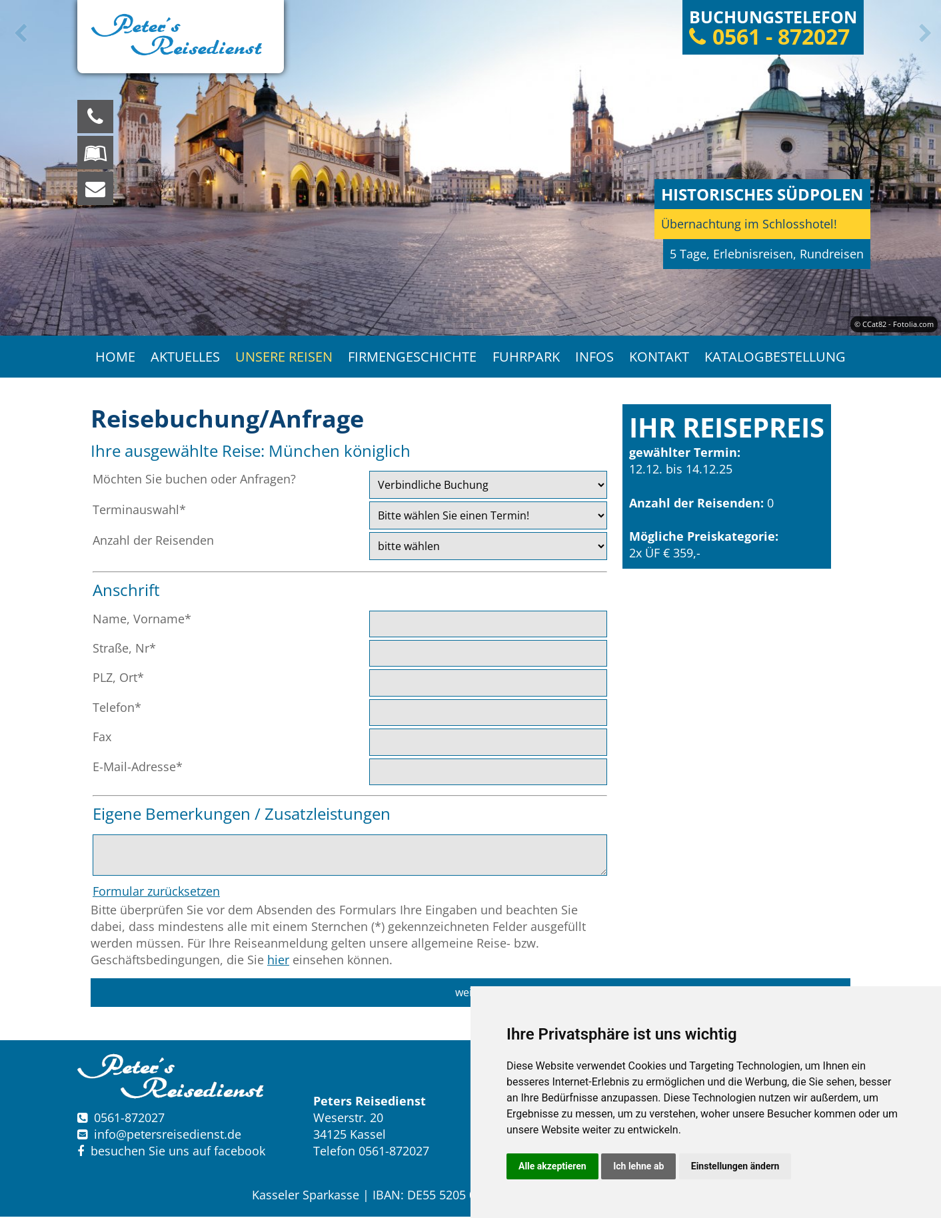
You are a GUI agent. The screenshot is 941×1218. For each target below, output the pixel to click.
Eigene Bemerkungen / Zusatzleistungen (242, 815)
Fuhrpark (526, 357)
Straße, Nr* (124, 649)
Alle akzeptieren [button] (552, 1166)
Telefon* (117, 709)
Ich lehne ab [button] (638, 1166)
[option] (470, 168)
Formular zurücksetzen (156, 892)
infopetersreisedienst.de (167, 1135)
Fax (102, 738)
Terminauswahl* (139, 511)
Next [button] (923, 33)
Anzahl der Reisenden (153, 541)
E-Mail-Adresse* (138, 768)
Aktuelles (184, 357)
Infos (595, 357)
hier (278, 962)
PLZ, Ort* (118, 679)
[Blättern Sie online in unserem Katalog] (95, 152)
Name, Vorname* (142, 620)
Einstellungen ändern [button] (735, 1166)
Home (113, 357)
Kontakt (660, 357)
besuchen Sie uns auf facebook (171, 1153)
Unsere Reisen (283, 357)
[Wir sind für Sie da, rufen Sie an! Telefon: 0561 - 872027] (95, 116)
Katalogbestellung (777, 357)
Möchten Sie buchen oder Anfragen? (194, 480)
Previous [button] (18, 33)
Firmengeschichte (412, 357)
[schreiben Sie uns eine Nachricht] (95, 188)
